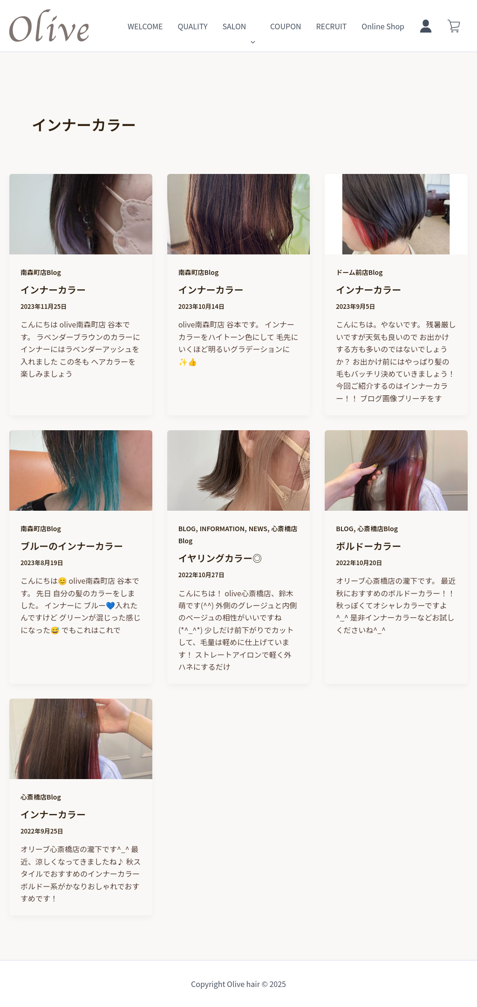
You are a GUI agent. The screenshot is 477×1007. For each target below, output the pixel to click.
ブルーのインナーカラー (71, 546)
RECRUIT (331, 26)
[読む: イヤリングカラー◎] (238, 504)
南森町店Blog (40, 272)
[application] (250, 26)
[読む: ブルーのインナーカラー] (80, 504)
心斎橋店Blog (377, 528)
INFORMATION (222, 528)
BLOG (187, 528)
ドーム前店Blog (359, 272)
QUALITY (192, 26)
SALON (238, 26)
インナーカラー (53, 289)
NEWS (258, 528)
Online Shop (382, 26)
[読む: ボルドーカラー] (396, 504)
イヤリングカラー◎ (220, 558)
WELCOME (145, 26)
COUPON (285, 26)
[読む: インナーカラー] (80, 247)
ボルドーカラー (368, 546)
